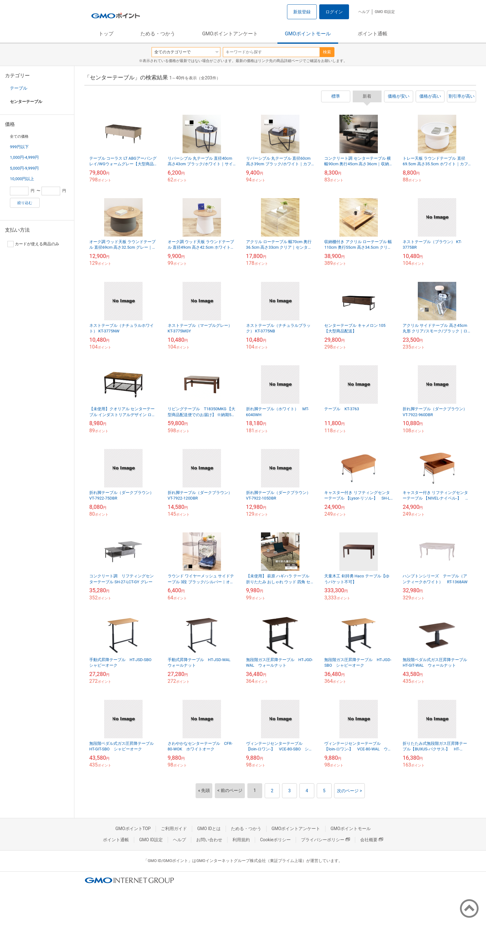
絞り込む (24, 203)
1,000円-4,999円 (24, 157)
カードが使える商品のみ (33, 244)
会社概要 (371, 839)
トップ (106, 34)
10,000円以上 (22, 178)
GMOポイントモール (308, 34)
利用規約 (241, 839)
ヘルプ (363, 12)
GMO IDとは (209, 828)
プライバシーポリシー (325, 839)
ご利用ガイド (174, 828)
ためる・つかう (157, 34)
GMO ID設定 (385, 12)
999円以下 (19, 146)
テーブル (18, 88)
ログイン (334, 11)
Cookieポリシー (275, 839)
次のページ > (349, 790)
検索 (327, 52)
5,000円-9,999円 (24, 168)
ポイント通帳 (372, 34)
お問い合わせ (209, 839)
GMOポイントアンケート (230, 34)
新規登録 (302, 11)
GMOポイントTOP (133, 828)
